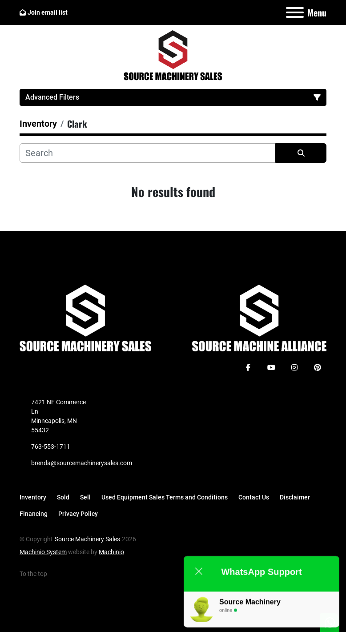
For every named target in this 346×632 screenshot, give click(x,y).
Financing (34, 513)
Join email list (48, 12)
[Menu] (295, 12)
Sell (85, 497)
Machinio (111, 552)
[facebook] (248, 367)
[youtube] (271, 367)
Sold (63, 497)
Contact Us (253, 497)
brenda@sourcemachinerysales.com (81, 463)
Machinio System (43, 552)
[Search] (147, 153)
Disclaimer (295, 497)
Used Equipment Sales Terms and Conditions (164, 497)
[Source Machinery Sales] (85, 317)
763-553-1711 (50, 446)
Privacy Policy (78, 513)
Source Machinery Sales (87, 539)
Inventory (33, 497)
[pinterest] (317, 367)
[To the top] (38, 574)
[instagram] (294, 367)
